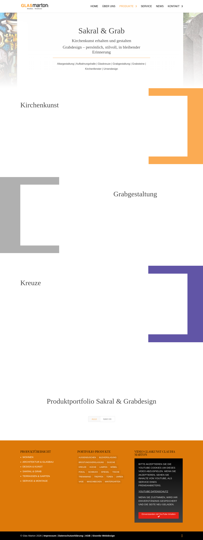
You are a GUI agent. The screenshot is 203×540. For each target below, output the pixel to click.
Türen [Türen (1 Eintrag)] (109, 477)
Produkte (126, 6)
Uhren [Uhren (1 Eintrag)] (119, 477)
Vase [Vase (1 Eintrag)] (81, 482)
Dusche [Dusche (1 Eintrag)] (111, 462)
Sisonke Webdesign (103, 535)
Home (94, 6)
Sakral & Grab (32, 471)
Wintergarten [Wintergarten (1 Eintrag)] (112, 482)
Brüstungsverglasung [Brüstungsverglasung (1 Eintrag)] (91, 462)
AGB (87, 535)
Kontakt (174, 6)
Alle (94, 418)
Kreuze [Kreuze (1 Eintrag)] (82, 467)
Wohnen (28, 457)
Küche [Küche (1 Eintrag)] (93, 467)
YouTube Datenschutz (153, 491)
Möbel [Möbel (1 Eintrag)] (114, 467)
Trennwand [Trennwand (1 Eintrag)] (85, 477)
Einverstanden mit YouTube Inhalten (159, 515)
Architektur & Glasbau (38, 461)
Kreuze (107, 418)
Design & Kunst (33, 466)
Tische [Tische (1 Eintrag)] (115, 472)
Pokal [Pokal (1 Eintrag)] (82, 472)
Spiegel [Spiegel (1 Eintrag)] (105, 472)
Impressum (50, 535)
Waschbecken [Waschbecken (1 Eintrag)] (94, 482)
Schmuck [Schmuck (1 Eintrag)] (93, 472)
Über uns (108, 6)
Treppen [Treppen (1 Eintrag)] (98, 477)
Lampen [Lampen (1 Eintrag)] (103, 467)
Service (146, 6)
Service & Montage (35, 480)
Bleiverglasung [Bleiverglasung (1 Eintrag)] (107, 457)
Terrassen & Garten (36, 476)
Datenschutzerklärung (70, 535)
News (160, 6)
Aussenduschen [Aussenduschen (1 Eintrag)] (87, 457)
